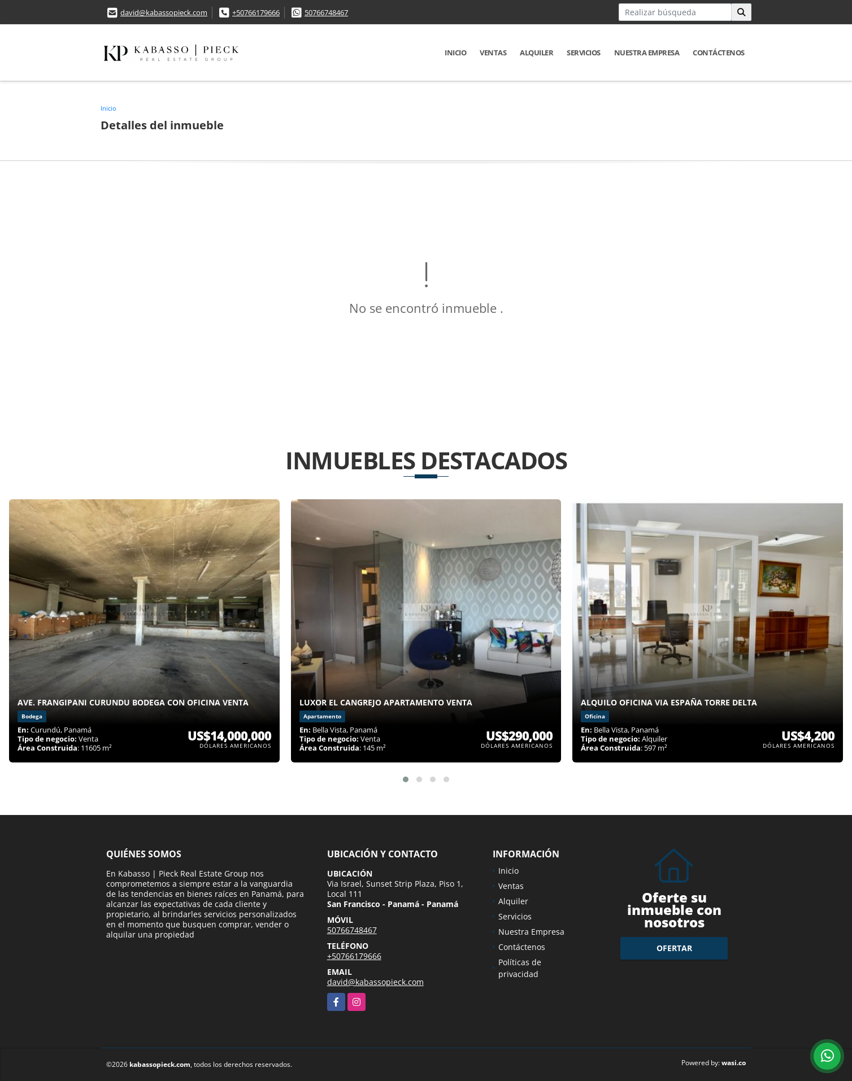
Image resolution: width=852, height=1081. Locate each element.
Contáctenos (719, 52)
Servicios (584, 52)
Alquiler (536, 52)
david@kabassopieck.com (163, 12)
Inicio (455, 52)
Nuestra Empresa (647, 52)
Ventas (493, 52)
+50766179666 (256, 12)
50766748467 (326, 12)
